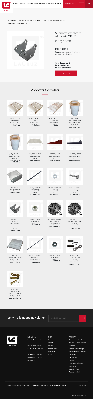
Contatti (58, 4)
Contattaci (66, 73)
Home (15, 4)
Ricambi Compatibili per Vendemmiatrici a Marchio (30, 20)
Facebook (44, 385)
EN (80, 385)
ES (85, 385)
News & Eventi (39, 4)
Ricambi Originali (74, 372)
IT (77, 385)
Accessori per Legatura (76, 340)
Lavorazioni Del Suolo (76, 363)
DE (85, 388)
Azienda (22, 4)
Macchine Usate (74, 369)
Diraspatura (73, 354)
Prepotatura (73, 357)
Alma (45, 20)
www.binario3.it (81, 395)
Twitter (51, 385)
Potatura (72, 360)
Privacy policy (26, 385)
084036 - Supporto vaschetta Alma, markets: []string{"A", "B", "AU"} (19, 23)
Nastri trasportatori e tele (57, 20)
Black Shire (72, 366)
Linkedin (57, 385)
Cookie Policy (36, 385)
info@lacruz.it (32, 360)
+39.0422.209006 (36, 354)
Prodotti (30, 4)
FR (83, 385)
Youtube (63, 385)
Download (50, 4)
